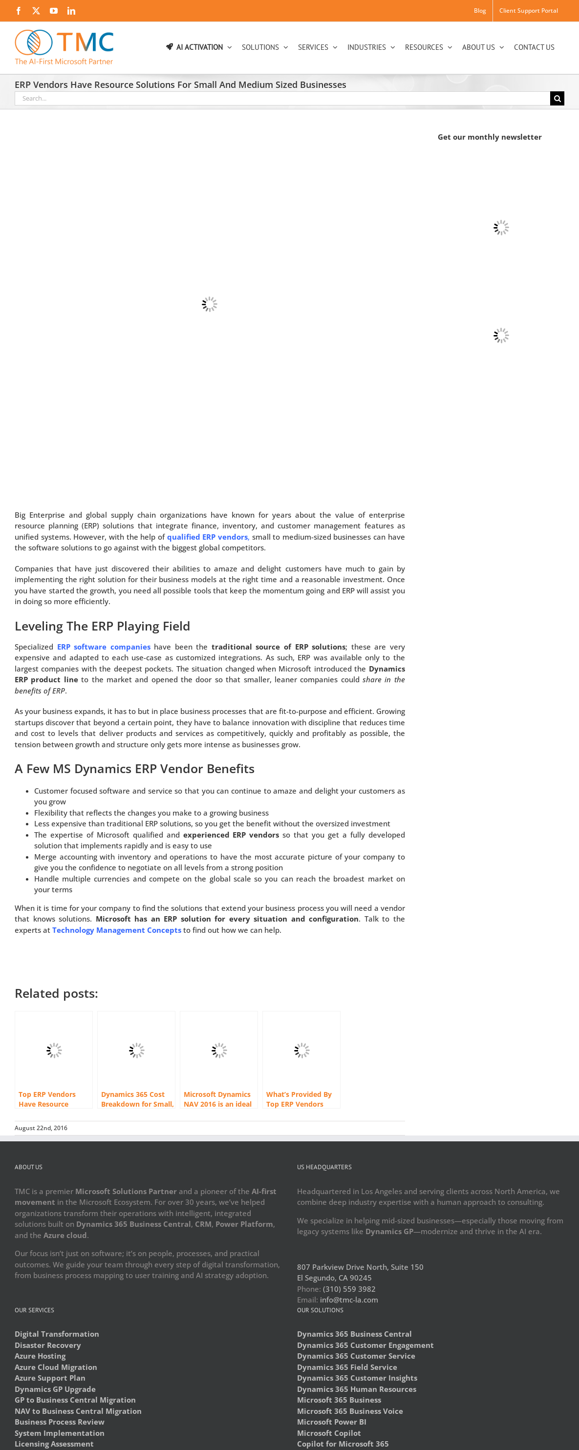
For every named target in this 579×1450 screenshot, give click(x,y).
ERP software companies (103, 646)
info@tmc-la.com (349, 1299)
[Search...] (282, 98)
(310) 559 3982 (349, 1289)
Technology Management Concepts (116, 930)
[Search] (557, 98)
